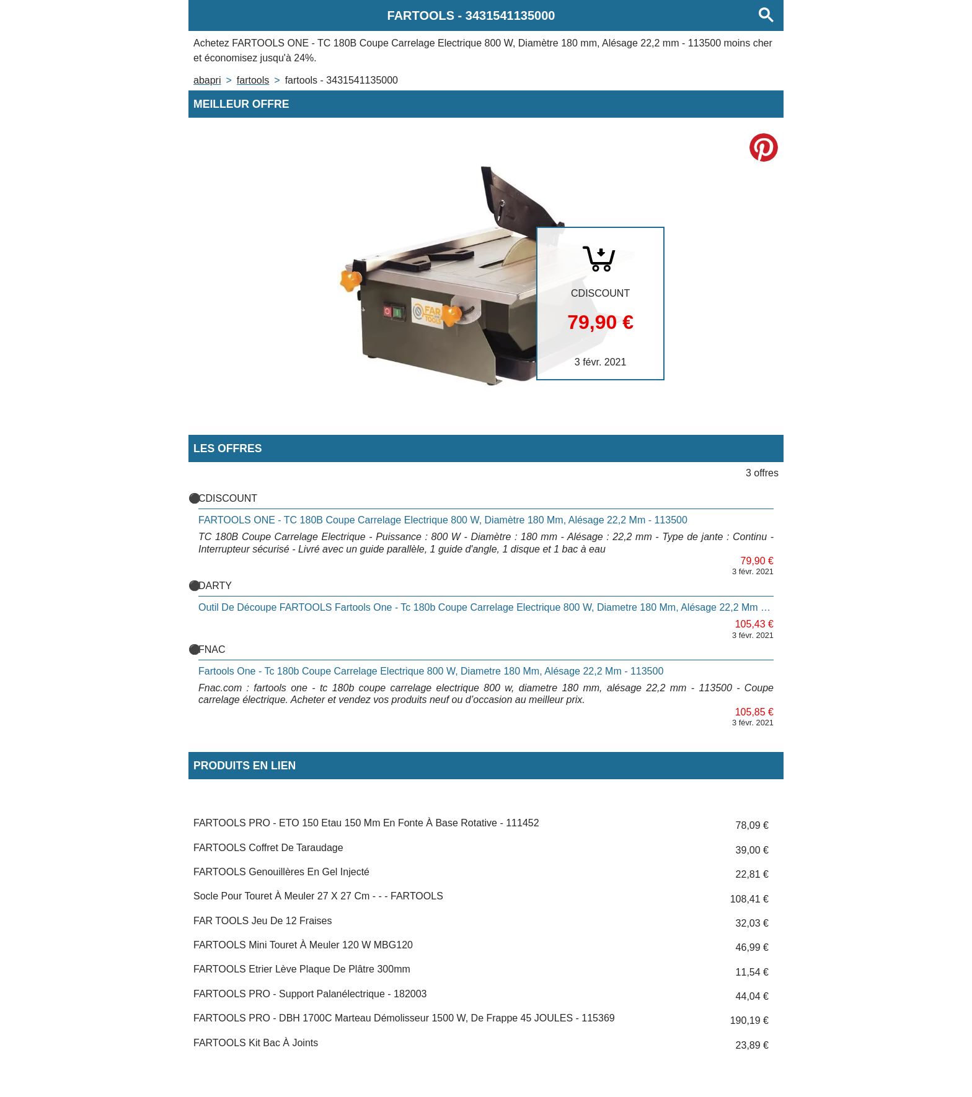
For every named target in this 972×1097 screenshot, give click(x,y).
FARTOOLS (253, 80)
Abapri (207, 80)
